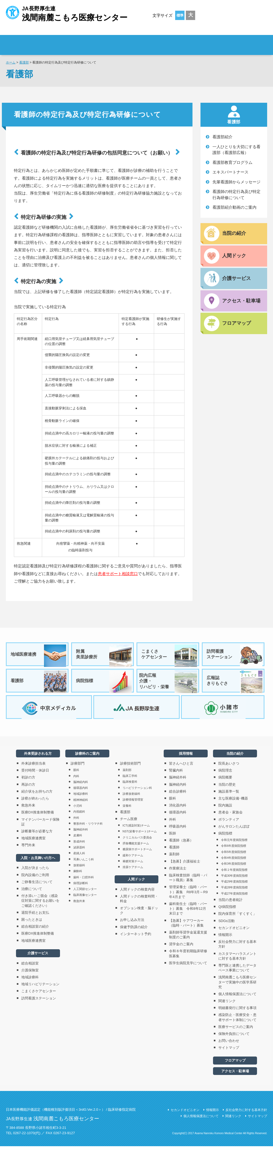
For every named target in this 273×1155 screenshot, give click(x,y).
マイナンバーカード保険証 (40, 830)
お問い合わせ (228, 1050)
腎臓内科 (176, 779)
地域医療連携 (38, 655)
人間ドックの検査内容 (137, 898)
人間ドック (136, 888)
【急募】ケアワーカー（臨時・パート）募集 (188, 931)
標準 (179, 15)
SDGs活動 (226, 930)
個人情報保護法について (237, 1003)
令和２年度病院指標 (234, 878)
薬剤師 (174, 863)
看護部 (24, 62)
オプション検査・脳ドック (139, 919)
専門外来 (28, 854)
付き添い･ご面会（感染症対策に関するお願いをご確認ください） (40, 909)
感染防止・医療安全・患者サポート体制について (237, 1026)
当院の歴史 (227, 793)
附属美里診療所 (104, 655)
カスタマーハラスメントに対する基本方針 (237, 964)
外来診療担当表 (33, 772)
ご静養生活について (37, 891)
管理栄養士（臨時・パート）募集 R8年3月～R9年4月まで (188, 901)
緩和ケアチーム (133, 864)
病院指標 (104, 685)
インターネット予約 (135, 943)
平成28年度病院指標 (234, 896)
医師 (172, 842)
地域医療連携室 (33, 847)
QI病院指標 (227, 916)
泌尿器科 (79, 856)
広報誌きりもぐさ (234, 685)
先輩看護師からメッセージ (236, 182)
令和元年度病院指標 (234, 848)
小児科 (77, 814)
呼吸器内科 (177, 835)
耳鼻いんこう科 (83, 868)
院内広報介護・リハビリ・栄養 (168, 685)
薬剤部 (127, 778)
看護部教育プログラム (232, 162)
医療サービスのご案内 (235, 1036)
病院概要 (225, 786)
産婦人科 (79, 862)
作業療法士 (177, 877)
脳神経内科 (80, 790)
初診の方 (28, 786)
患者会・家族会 (230, 821)
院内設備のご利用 (35, 884)
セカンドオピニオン (234, 937)
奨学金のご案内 (181, 953)
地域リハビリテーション (40, 993)
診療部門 (78, 772)
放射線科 (79, 874)
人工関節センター (85, 897)
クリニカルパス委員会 (137, 846)
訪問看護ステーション (234, 655)
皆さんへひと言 (181, 772)
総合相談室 (30, 972)
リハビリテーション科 (137, 796)
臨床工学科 (130, 784)
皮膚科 (77, 844)
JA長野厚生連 (66, 13)
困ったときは (31, 928)
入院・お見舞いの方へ (38, 867)
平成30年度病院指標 (234, 884)
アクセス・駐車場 (235, 1080)
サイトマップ (228, 1057)
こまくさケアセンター (169, 655)
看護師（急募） (181, 849)
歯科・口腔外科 (83, 886)
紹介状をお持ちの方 (37, 800)
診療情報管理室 (133, 808)
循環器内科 (80, 796)
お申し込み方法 (132, 929)
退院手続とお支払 (35, 921)
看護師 (174, 856)
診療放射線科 (131, 802)
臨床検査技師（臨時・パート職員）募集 (188, 886)
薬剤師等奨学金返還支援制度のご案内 (188, 943)
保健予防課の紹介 (134, 936)
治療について (31, 898)
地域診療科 (30, 986)
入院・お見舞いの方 (129, 41)
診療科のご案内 (178, 41)
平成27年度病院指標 (234, 902)
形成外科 (79, 850)
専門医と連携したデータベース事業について (237, 976)
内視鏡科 (79, 820)
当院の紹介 (235, 762)
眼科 (76, 779)
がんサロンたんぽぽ (234, 835)
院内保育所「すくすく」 (237, 923)
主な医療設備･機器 (233, 807)
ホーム (10, 62)
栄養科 (127, 814)
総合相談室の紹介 (35, 935)
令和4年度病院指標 (233, 866)
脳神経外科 (80, 838)
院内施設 (225, 814)
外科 (76, 826)
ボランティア (228, 828)
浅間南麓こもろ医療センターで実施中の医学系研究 (237, 991)
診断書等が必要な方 (37, 840)
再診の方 (28, 793)
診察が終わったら (35, 807)
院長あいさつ (228, 772)
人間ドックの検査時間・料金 (139, 907)
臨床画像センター (85, 903)
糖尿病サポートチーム (137, 858)
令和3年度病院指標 (233, 872)
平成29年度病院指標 (234, 890)
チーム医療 (128, 828)
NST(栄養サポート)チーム (140, 840)
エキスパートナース (230, 172)
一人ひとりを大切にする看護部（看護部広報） (236, 149)
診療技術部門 (130, 772)
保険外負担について (234, 1043)
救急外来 (28, 814)
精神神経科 (80, 808)
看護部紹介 (222, 137)
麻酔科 (77, 880)
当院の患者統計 (230, 909)
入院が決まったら (35, 877)
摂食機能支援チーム (136, 852)
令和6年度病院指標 (233, 854)
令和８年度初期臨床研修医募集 (188, 962)
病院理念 (225, 779)
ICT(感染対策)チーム (136, 834)
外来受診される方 (80, 41)
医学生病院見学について (188, 972)
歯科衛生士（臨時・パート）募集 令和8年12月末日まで (188, 917)
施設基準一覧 (228, 800)
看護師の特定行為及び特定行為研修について (236, 194)
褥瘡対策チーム (133, 870)
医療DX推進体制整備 (37, 821)
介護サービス (37, 962)
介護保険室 (30, 979)
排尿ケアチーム (133, 876)
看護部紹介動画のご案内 (234, 207)
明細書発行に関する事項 (237, 1017)
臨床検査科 (130, 790)
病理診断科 (80, 891)
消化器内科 (177, 814)
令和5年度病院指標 (233, 860)
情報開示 (225, 944)
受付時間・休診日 (35, 779)
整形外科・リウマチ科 (88, 832)
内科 (76, 784)
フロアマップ (235, 1069)
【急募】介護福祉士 (184, 870)
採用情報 (235, 41)
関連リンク (227, 1010)
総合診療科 (177, 800)
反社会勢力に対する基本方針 (237, 953)
